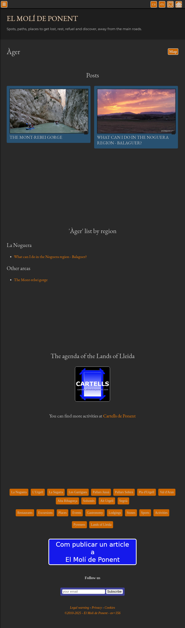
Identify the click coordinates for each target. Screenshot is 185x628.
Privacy (97, 607)
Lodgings (115, 513)
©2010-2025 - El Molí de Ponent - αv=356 (92, 613)
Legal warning (80, 607)
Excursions (45, 513)
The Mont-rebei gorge (36, 137)
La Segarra (56, 492)
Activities (161, 513)
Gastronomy (95, 513)
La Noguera (19, 492)
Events (76, 513)
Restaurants (25, 513)
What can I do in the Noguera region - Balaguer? (133, 140)
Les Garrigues (78, 492)
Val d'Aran (167, 492)
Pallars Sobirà (124, 492)
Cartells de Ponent (119, 416)
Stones (131, 513)
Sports (145, 513)
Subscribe (114, 591)
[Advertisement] (92, 191)
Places (62, 513)
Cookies (110, 607)
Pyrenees (79, 524)
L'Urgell (37, 492)
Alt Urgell (106, 501)
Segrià (123, 501)
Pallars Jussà (101, 492)
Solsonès (88, 501)
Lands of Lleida (101, 524)
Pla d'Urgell (146, 492)
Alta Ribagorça (67, 501)
